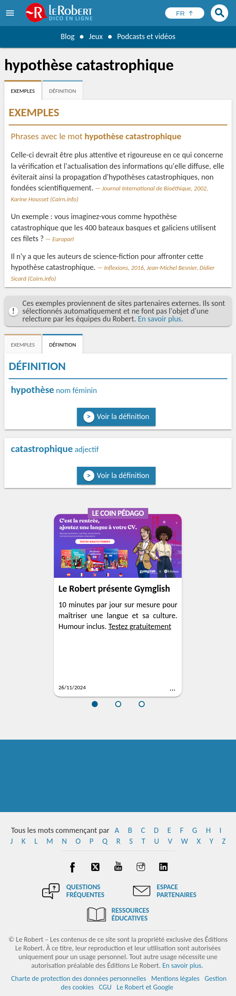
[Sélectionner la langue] (184, 13)
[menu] (11, 13)
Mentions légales (175, 978)
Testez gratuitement (139, 626)
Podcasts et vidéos (146, 36)
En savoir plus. (160, 319)
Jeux (96, 36)
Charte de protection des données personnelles (78, 978)
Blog (67, 36)
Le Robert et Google (144, 987)
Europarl (63, 239)
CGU (105, 987)
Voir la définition (123, 416)
